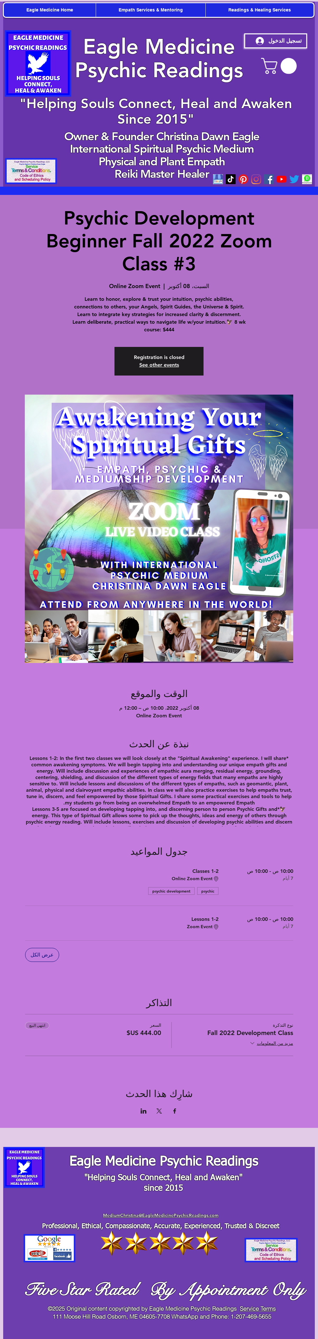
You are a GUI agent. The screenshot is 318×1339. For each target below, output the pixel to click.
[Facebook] (269, 179)
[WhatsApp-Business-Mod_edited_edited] (307, 179)
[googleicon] (218, 179)
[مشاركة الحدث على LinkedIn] (144, 1111)
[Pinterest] (243, 179)
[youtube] (282, 179)
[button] (281, 66)
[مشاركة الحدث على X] (159, 1111)
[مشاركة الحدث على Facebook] (175, 1111)
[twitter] (294, 179)
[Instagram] (256, 179)
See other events (159, 365)
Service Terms (258, 1308)
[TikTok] (231, 179)
